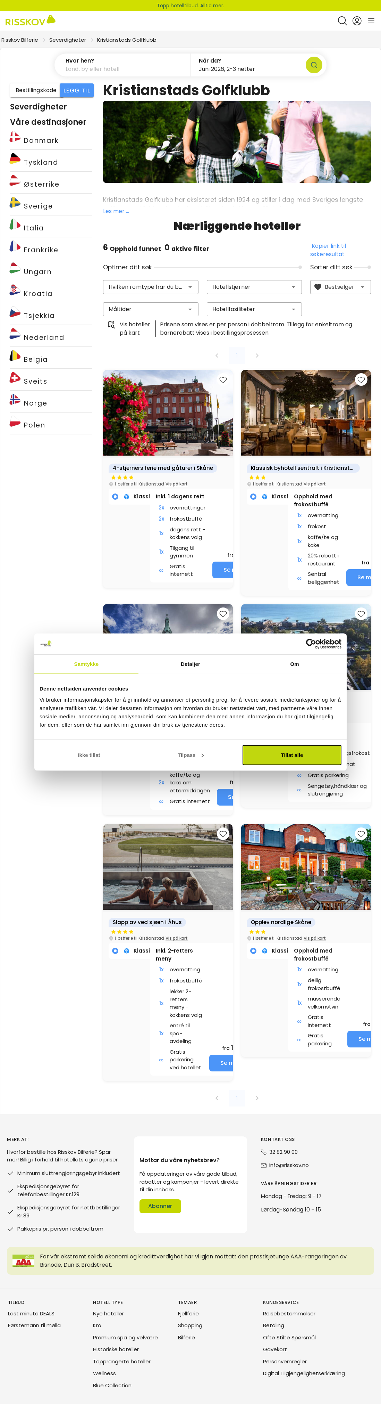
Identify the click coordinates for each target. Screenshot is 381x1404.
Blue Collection (112, 1385)
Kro (97, 1325)
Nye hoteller (108, 1313)
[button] (190, 287)
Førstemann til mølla (34, 1325)
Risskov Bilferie (19, 39)
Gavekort (275, 1349)
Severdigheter (67, 39)
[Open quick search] (342, 20)
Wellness (104, 1373)
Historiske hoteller (116, 1349)
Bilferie (186, 1337)
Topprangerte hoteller (122, 1361)
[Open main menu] (371, 21)
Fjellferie (188, 1313)
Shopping (190, 1325)
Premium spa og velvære (125, 1337)
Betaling (273, 1325)
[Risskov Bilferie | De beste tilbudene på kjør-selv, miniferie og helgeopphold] (31, 21)
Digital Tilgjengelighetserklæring (304, 1373)
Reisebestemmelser (289, 1313)
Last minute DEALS (31, 1313)
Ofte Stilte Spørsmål (289, 1337)
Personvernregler (285, 1361)
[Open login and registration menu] (357, 20)
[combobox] (150, 287)
